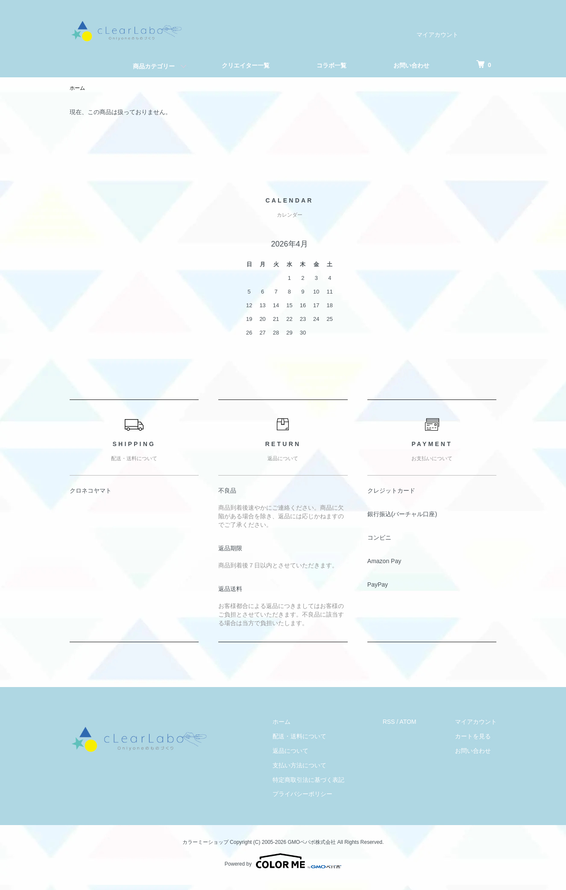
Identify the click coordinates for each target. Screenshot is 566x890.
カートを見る (473, 736)
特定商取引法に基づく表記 (308, 779)
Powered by (283, 861)
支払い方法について (299, 765)
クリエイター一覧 (246, 65)
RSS (389, 721)
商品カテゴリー (154, 66)
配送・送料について (299, 736)
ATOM (407, 721)
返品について (290, 750)
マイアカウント (437, 34)
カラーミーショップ (205, 842)
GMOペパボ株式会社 (312, 842)
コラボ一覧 (331, 65)
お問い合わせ (411, 65)
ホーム (77, 88)
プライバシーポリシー (302, 793)
